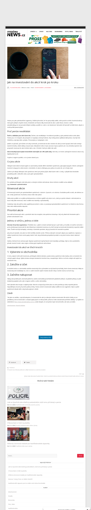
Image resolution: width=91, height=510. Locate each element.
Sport (41, 43)
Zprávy (32, 43)
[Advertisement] (45, 12)
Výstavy (67, 199)
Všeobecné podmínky (70, 506)
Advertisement (39, 101)
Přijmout (52, 502)
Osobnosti (68, 166)
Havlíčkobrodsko (11, 457)
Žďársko (67, 203)
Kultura (49, 43)
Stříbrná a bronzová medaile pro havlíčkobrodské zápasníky (52, 449)
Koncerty (67, 146)
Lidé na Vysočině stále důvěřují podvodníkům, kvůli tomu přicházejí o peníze (15, 449)
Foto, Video (69, 43)
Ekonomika (58, 43)
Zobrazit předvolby (81, 502)
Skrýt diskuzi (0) (34, 386)
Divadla (37, 450)
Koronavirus (68, 150)
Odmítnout (66, 502)
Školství (78, 43)
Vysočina (10, 459)
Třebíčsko (68, 191)
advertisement (11, 354)
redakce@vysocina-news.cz (42, 474)
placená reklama (20, 354)
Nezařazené (68, 162)
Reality (67, 174)
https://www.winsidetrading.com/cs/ (24, 348)
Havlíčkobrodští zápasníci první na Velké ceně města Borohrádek (72, 106)
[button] (87, 487)
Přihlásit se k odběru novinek (68, 472)
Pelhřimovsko (69, 170)
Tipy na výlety (69, 187)
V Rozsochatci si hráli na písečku (72, 84)
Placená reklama (15, 101)
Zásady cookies (60, 506)
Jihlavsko (67, 137)
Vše (10, 474)
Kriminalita (19, 457)
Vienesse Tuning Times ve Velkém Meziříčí (72, 99)
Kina (66, 141)
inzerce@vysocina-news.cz (42, 478)
